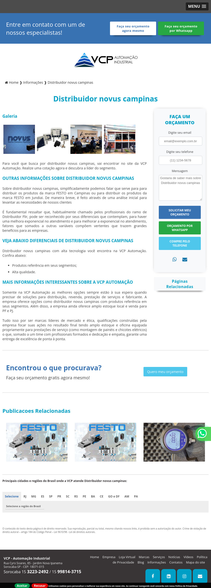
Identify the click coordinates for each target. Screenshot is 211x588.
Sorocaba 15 (26, 571)
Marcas (144, 557)
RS (76, 496)
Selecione (12, 496)
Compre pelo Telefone (179, 243)
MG (33, 496)
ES (42, 496)
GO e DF (113, 496)
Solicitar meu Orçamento (180, 212)
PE (84, 496)
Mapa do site (195, 562)
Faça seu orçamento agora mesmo (133, 28)
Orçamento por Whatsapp (180, 228)
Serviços (159, 557)
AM (126, 496)
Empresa (108, 557)
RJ (25, 496)
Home (94, 557)
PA (136, 496)
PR (59, 496)
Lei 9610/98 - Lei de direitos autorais (74, 532)
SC (67, 496)
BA (93, 496)
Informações (156, 562)
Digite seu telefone (179, 151)
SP (50, 496)
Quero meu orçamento (165, 371)
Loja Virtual (127, 557)
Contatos (176, 562)
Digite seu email (179, 132)
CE (101, 496)
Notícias (174, 557)
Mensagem (180, 171)
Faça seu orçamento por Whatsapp (181, 28)
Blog (141, 562)
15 (66, 571)
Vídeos (188, 557)
